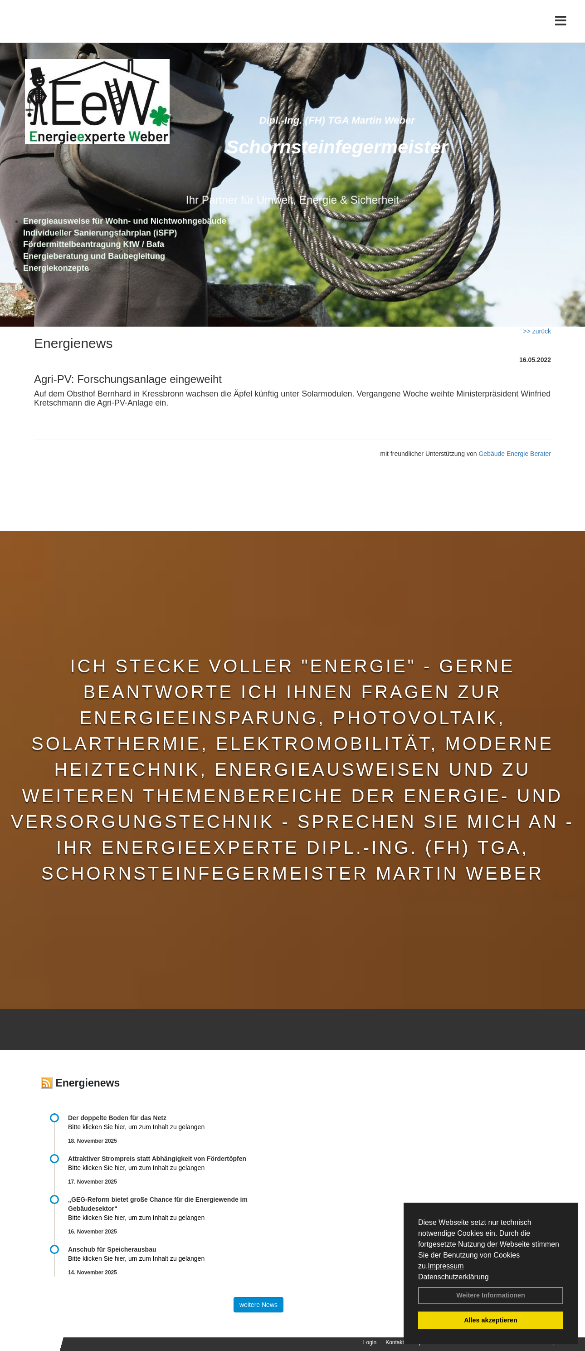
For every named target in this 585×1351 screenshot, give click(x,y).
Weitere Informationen (490, 1295)
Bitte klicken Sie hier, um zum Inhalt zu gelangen (136, 1127)
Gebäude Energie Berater (514, 453)
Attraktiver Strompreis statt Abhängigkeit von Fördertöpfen (157, 1158)
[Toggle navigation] (560, 26)
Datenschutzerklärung (453, 1277)
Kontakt (394, 1342)
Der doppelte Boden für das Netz (117, 1117)
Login (369, 1342)
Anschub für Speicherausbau (112, 1249)
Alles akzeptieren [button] (490, 1320)
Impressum (445, 1266)
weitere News (258, 1304)
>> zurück (537, 331)
